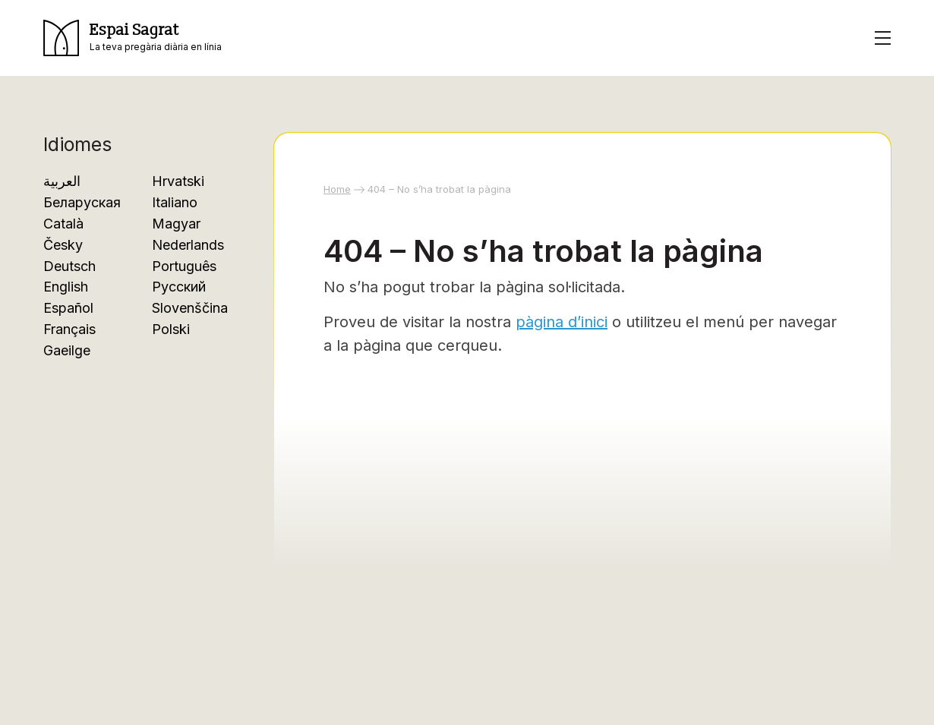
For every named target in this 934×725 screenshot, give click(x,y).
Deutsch (69, 266)
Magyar (176, 224)
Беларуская (82, 202)
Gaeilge (66, 350)
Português (184, 266)
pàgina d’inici (561, 322)
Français (69, 329)
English (65, 287)
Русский (179, 287)
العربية (61, 181)
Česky (63, 245)
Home (337, 189)
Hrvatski (178, 181)
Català (63, 224)
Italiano (174, 202)
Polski (171, 329)
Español (68, 308)
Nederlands (188, 245)
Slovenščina (190, 308)
